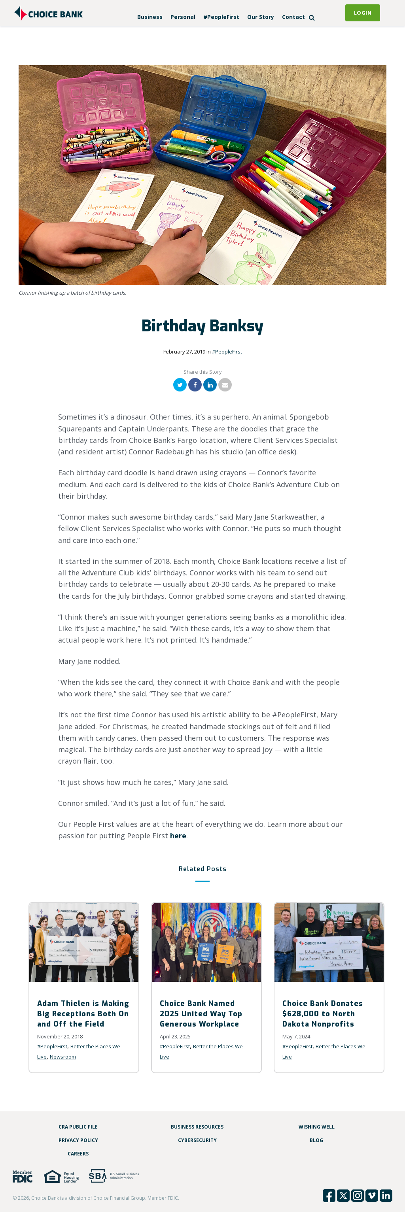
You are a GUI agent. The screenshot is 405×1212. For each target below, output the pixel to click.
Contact (293, 17)
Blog (316, 1140)
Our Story (260, 17)
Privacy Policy (78, 1140)
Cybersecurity (197, 1140)
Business (150, 17)
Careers (78, 1153)
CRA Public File (78, 1126)
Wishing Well (317, 1126)
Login (363, 12)
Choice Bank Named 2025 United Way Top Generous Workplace (201, 1014)
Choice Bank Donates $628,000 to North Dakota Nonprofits (322, 1014)
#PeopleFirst (221, 17)
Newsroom (63, 1056)
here (178, 835)
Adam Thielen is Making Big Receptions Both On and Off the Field (83, 1014)
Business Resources (197, 1126)
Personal (182, 17)
